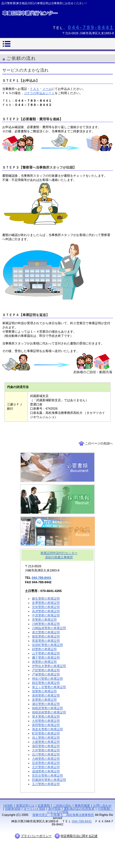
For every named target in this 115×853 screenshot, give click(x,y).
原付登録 (54, 808)
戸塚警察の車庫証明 (46, 674)
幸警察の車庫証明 (44, 619)
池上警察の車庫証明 (46, 737)
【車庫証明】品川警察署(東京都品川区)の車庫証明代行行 (57, 15)
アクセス (57, 531)
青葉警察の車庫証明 (46, 640)
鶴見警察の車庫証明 (46, 682)
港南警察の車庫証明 (46, 695)
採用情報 (57, 499)
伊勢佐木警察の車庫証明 (49, 666)
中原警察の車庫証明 (46, 615)
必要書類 (57, 467)
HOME (8, 805)
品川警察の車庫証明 (46, 754)
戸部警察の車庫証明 (46, 670)
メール (47, 88)
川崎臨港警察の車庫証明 (49, 628)
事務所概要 (82, 805)
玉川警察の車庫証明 (46, 784)
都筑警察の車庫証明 (46, 636)
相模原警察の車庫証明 (47, 708)
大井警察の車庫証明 (46, 750)
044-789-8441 (91, 27)
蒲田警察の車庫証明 (46, 746)
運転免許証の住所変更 (79, 808)
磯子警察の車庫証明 (46, 657)
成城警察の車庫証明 (46, 771)
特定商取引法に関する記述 (79, 836)
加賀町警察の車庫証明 (47, 644)
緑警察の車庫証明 (44, 649)
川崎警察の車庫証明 (46, 623)
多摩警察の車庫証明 (46, 602)
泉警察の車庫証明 (44, 699)
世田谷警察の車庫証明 (47, 775)
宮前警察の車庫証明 (46, 607)
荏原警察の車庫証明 (46, 762)
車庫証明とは (25, 805)
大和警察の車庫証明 (46, 720)
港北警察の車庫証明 (46, 632)
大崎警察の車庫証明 (46, 758)
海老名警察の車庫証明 (47, 729)
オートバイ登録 (34, 808)
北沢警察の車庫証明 (46, 767)
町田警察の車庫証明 (46, 733)
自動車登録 (12, 808)
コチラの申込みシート (39, 93)
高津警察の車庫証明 (46, 611)
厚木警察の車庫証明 (46, 716)
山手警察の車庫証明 (46, 653)
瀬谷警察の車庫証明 (46, 703)
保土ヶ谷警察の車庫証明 (49, 687)
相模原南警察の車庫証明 (49, 712)
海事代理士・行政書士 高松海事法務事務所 (63, 814)
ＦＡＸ (34, 88)
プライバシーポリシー (36, 836)
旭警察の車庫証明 (44, 691)
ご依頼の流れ (62, 805)
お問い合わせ (102, 805)
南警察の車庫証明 (44, 661)
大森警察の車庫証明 (46, 741)
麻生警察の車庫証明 (46, 598)
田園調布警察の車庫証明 (49, 779)
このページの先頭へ (99, 443)
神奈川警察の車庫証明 (47, 678)
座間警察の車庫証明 (46, 725)
